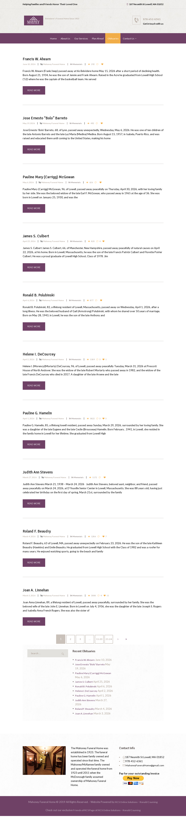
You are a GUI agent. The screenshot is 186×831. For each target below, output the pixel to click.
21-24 (109, 645)
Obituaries (113, 38)
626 (95, 183)
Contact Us (128, 38)
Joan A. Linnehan (38, 596)
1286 (98, 541)
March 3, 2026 (29, 601)
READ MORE (34, 90)
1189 (96, 362)
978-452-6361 (153, 19)
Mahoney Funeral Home (56, 63)
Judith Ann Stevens (40, 476)
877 (95, 302)
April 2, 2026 (28, 362)
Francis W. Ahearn (39, 58)
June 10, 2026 (29, 63)
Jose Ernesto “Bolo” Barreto (48, 118)
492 (96, 123)
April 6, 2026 (28, 302)
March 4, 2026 (29, 541)
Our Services (81, 38)
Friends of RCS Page (82, 825)
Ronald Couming (149, 817)
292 (97, 63)
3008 (98, 601)
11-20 (99, 645)
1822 (96, 422)
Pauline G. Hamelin (40, 417)
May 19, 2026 (29, 123)
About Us (65, 38)
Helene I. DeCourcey (41, 357)
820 (97, 243)
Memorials (81, 63)
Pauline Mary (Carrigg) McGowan (53, 178)
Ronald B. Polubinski (41, 297)
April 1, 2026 (28, 422)
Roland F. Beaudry (39, 536)
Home (53, 38)
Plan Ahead (98, 38)
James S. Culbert (38, 237)
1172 (99, 481)
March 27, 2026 (30, 481)
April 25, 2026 (29, 243)
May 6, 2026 (28, 183)
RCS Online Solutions (126, 817)
